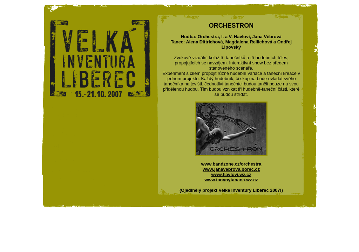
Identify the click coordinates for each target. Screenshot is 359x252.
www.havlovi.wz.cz (231, 174)
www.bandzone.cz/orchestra (231, 164)
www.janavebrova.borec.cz (231, 169)
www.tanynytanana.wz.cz (231, 179)
